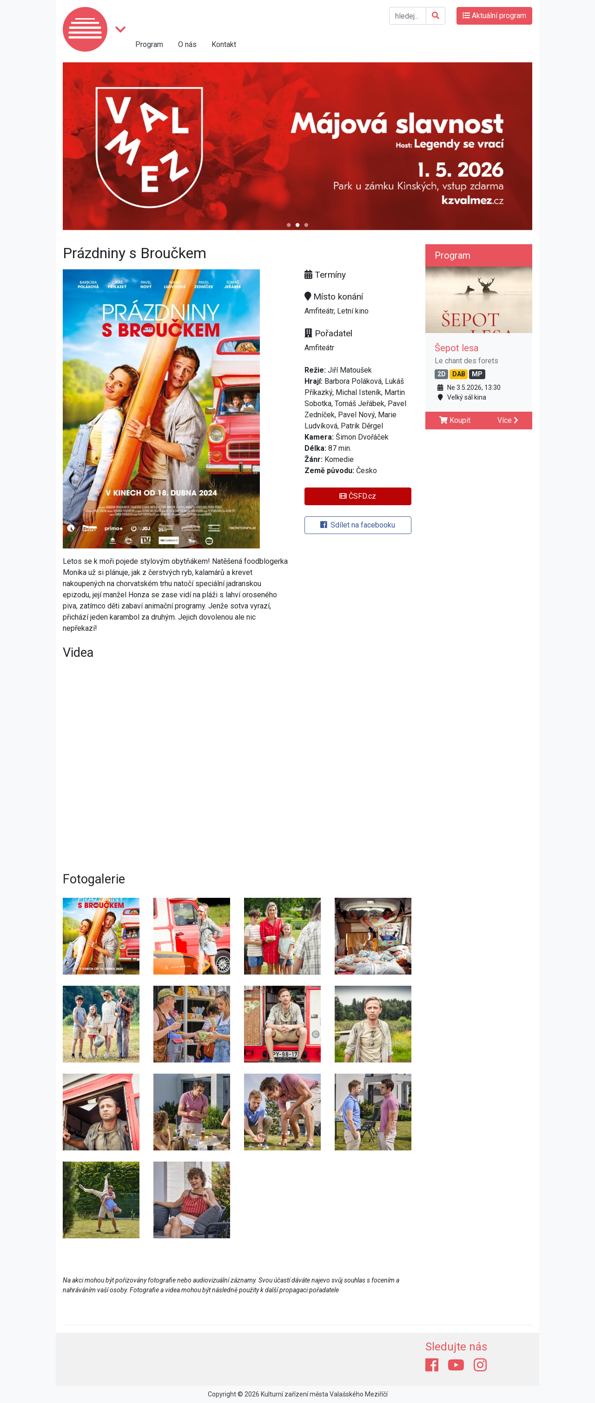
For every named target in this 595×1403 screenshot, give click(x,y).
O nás (187, 44)
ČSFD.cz (357, 496)
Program (149, 44)
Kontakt (224, 44)
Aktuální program (494, 15)
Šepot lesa (456, 348)
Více (507, 420)
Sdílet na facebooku (357, 525)
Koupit (454, 420)
